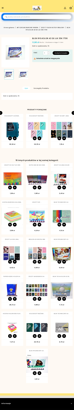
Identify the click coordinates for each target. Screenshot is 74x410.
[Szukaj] (37, 17)
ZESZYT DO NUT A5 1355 (12, 165)
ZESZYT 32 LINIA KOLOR (61, 165)
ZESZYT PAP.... (37, 202)
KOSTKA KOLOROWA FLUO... (12, 313)
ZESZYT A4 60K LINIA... (12, 239)
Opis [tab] (26, 88)
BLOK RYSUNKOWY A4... (37, 351)
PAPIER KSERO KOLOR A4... (12, 276)
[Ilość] (45, 53)
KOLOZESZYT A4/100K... (12, 116)
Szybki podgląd (15, 138)
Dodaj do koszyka (61, 53)
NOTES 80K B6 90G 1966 (37, 165)
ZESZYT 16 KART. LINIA (62, 116)
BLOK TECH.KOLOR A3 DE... (62, 276)
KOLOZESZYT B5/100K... (37, 116)
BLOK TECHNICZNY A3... (61, 313)
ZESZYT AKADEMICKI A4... (37, 276)
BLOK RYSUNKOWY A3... (61, 239)
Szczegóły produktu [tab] (41, 88)
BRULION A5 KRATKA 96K (37, 239)
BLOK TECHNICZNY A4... (62, 202)
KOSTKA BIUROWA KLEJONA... (12, 202)
